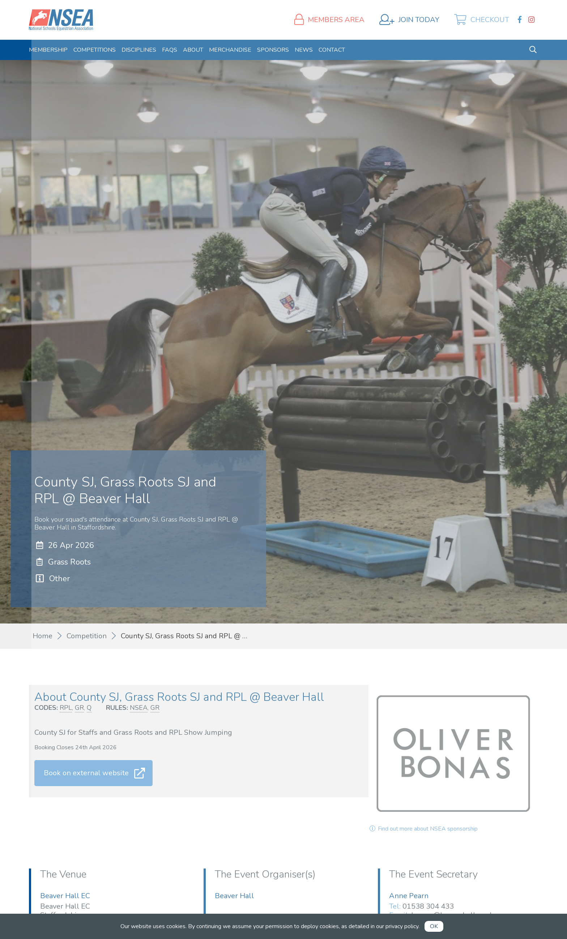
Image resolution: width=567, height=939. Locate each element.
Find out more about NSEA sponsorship (423, 829)
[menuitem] (48, 50)
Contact (332, 50)
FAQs (169, 50)
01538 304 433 (428, 906)
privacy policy (401, 926)
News (304, 50)
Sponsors (273, 50)
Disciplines (139, 50)
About (193, 50)
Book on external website (86, 773)
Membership (48, 50)
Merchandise (230, 50)
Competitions (94, 50)
